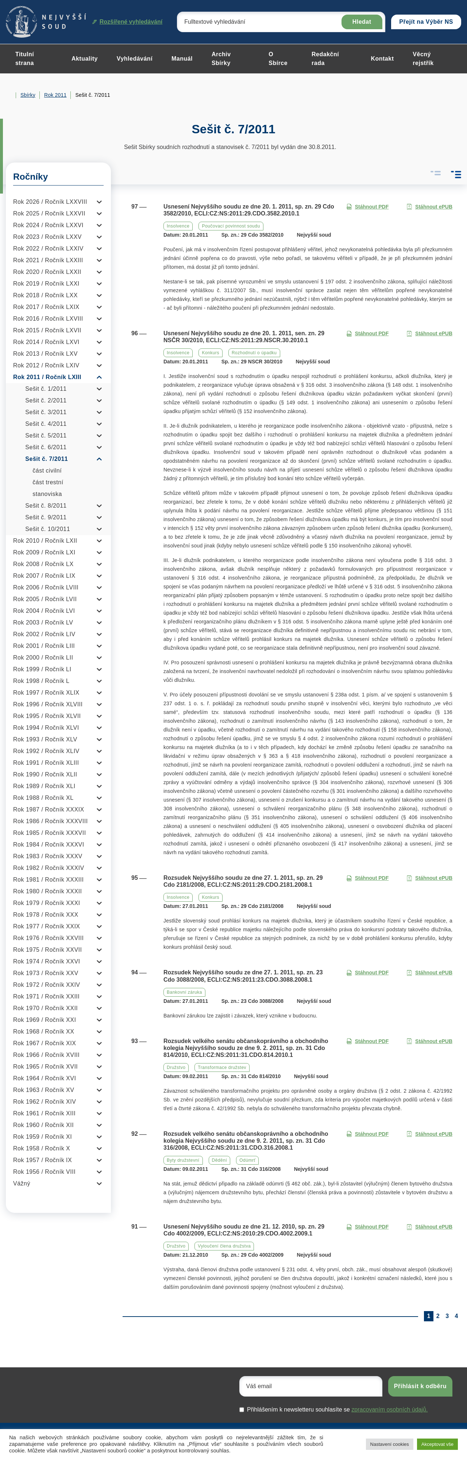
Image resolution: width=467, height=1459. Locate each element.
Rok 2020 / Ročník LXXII (47, 272)
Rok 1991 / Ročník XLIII (46, 763)
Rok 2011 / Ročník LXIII (47, 377)
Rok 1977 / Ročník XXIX (46, 926)
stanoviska (47, 494)
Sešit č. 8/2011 (45, 506)
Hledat (361, 22)
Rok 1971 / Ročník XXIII (46, 996)
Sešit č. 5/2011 (45, 435)
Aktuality (85, 59)
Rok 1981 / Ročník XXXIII (48, 879)
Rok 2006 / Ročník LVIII (45, 587)
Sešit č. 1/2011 (45, 389)
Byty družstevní (183, 1160)
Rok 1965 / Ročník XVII (45, 1066)
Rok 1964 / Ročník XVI (44, 1078)
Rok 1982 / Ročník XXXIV (48, 868)
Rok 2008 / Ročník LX (43, 564)
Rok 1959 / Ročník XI (42, 1137)
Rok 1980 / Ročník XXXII (47, 891)
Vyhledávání (135, 59)
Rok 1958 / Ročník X (41, 1148)
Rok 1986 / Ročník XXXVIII (50, 821)
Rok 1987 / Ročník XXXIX (48, 809)
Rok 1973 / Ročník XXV (45, 973)
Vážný (21, 1183)
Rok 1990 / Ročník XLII (45, 774)
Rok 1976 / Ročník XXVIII (48, 938)
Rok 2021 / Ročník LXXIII (48, 260)
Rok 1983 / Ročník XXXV (47, 856)
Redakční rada (325, 58)
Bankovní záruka (184, 992)
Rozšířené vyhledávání (127, 22)
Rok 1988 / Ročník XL (43, 798)
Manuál (182, 59)
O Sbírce (278, 58)
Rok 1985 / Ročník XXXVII (49, 833)
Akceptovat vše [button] (437, 1444)
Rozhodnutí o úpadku (254, 352)
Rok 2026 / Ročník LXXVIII (50, 202)
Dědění (219, 1160)
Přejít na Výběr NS (426, 22)
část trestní (47, 482)
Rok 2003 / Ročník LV (43, 622)
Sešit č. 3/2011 (45, 412)
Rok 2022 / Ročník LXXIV (48, 248)
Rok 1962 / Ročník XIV (44, 1102)
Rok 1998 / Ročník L (41, 681)
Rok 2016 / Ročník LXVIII (48, 319)
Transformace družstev (222, 1067)
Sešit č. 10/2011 (47, 529)
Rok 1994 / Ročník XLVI (46, 728)
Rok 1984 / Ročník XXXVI (48, 844)
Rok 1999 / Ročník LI (42, 669)
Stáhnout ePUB (429, 207)
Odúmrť (247, 1160)
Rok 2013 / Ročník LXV (45, 354)
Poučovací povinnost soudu (231, 226)
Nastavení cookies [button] (389, 1444)
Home (9, 95)
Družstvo (176, 1067)
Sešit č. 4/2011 (45, 424)
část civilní (47, 470)
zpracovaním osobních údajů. (389, 1409)
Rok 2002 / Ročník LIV (44, 634)
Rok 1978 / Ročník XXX (45, 915)
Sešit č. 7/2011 (46, 459)
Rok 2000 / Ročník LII (43, 657)
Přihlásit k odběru (420, 1386)
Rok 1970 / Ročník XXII (45, 1008)
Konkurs (210, 352)
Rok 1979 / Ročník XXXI (46, 903)
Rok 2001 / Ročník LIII (44, 646)
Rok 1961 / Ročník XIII (44, 1113)
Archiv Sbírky (221, 58)
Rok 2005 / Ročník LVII (45, 599)
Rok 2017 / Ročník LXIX (46, 307)
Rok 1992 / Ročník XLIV (46, 751)
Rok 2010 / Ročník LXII (45, 541)
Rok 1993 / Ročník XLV (45, 739)
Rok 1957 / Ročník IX (42, 1160)
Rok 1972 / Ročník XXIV (46, 985)
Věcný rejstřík (423, 58)
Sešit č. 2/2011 (45, 400)
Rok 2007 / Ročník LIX (44, 576)
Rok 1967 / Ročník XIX (44, 1043)
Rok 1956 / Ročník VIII (44, 1172)
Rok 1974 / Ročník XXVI (46, 961)
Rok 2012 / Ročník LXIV (46, 365)
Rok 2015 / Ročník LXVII (47, 330)
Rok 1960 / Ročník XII (43, 1125)
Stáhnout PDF (367, 207)
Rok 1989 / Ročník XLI (44, 786)
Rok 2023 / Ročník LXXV (47, 237)
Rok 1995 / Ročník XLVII (47, 716)
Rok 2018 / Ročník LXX (45, 295)
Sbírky (27, 95)
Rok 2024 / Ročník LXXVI (48, 225)
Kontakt (382, 59)
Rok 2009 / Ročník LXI (44, 552)
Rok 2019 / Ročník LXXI (46, 283)
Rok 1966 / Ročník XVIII (46, 1055)
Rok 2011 (55, 95)
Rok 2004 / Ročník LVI (44, 611)
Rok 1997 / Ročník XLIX (46, 693)
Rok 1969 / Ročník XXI (44, 1020)
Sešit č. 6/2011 (45, 447)
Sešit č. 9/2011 (45, 517)
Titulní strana (24, 58)
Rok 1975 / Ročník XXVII (47, 950)
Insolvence (178, 226)
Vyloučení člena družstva (224, 1246)
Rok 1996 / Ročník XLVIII (47, 704)
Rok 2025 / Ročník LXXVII (49, 213)
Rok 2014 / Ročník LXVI (46, 342)
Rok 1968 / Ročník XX (43, 1031)
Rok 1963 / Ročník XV (43, 1090)
